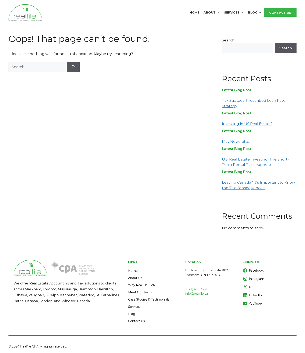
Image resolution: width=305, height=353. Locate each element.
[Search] (73, 67)
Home (194, 12)
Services (234, 12)
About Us (135, 278)
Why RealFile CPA (141, 285)
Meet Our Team (140, 292)
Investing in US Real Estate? (247, 124)
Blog (255, 12)
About (212, 12)
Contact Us (280, 13)
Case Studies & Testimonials (148, 299)
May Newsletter (236, 141)
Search (228, 40)
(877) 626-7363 (196, 289)
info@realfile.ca (196, 293)
